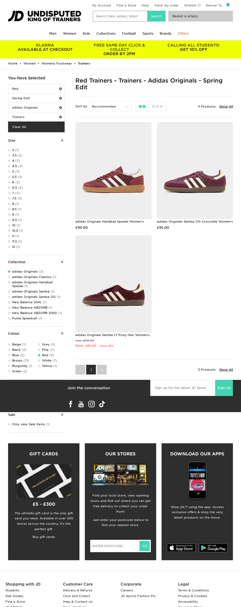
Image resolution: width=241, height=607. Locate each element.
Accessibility (188, 602)
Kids (86, 33)
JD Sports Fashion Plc (138, 596)
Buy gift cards (44, 537)
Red (37, 89)
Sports (147, 33)
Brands (165, 33)
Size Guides (14, 596)
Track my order (166, 5)
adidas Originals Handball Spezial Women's (109, 221)
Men (53, 33)
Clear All (19, 127)
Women (69, 33)
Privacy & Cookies (192, 596)
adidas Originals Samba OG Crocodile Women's (195, 221)
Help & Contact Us (78, 602)
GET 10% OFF (193, 47)
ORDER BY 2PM (119, 49)
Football (129, 33)
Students (12, 590)
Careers (127, 590)
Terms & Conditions (193, 590)
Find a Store (126, 5)
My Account (101, 5)
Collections (106, 33)
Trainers (37, 117)
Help (145, 5)
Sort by (81, 106)
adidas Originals (37, 107)
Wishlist (190, 5)
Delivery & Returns (77, 590)
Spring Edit (37, 98)
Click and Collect (76, 596)
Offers (183, 33)
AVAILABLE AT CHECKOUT (45, 47)
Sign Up (224, 388)
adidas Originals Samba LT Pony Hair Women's (112, 335)
